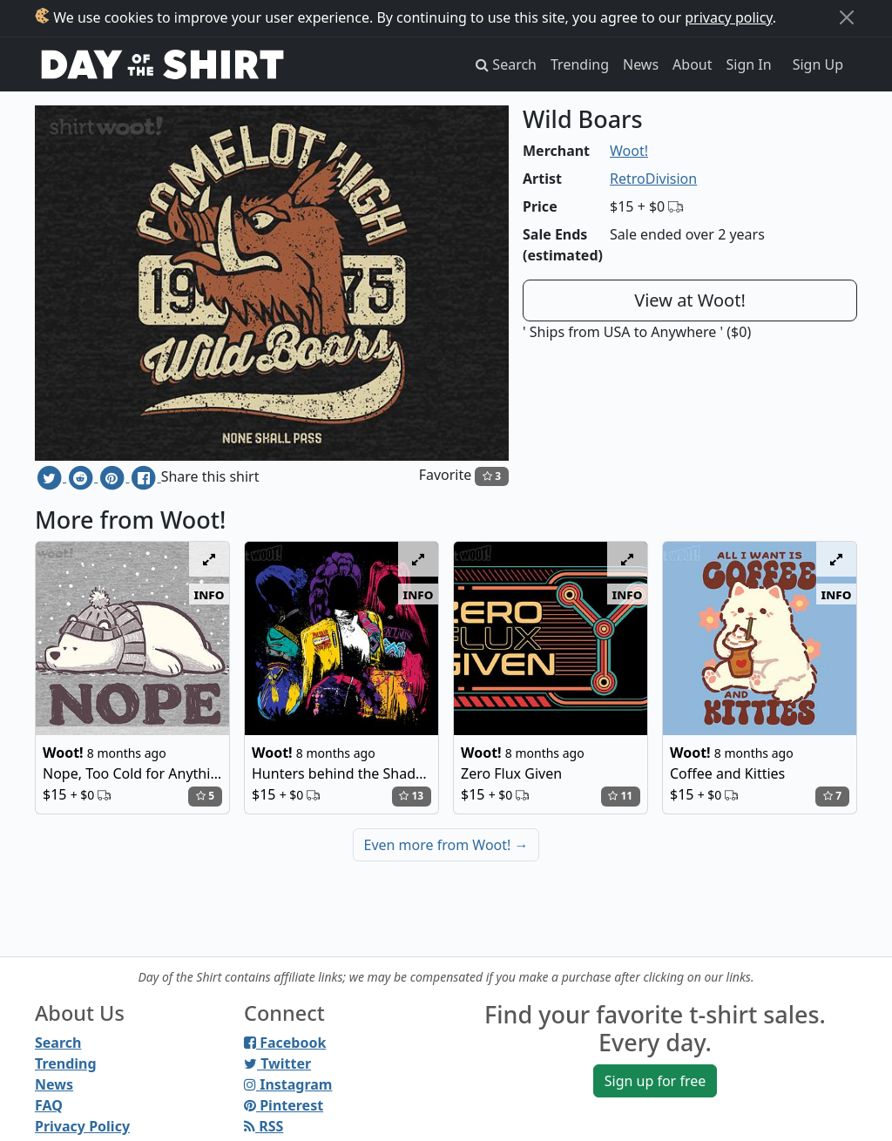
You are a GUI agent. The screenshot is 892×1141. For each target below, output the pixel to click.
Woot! (629, 150)
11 (620, 795)
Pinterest (283, 1105)
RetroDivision (653, 178)
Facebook (285, 1042)
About (692, 64)
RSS (263, 1126)
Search (58, 1042)
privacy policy (729, 17)
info (209, 594)
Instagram (288, 1084)
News (641, 64)
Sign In (749, 64)
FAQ (49, 1105)
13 (411, 795)
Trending (580, 64)
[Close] (846, 17)
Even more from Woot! (446, 844)
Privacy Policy (82, 1126)
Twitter (277, 1063)
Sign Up (818, 64)
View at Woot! (690, 300)
